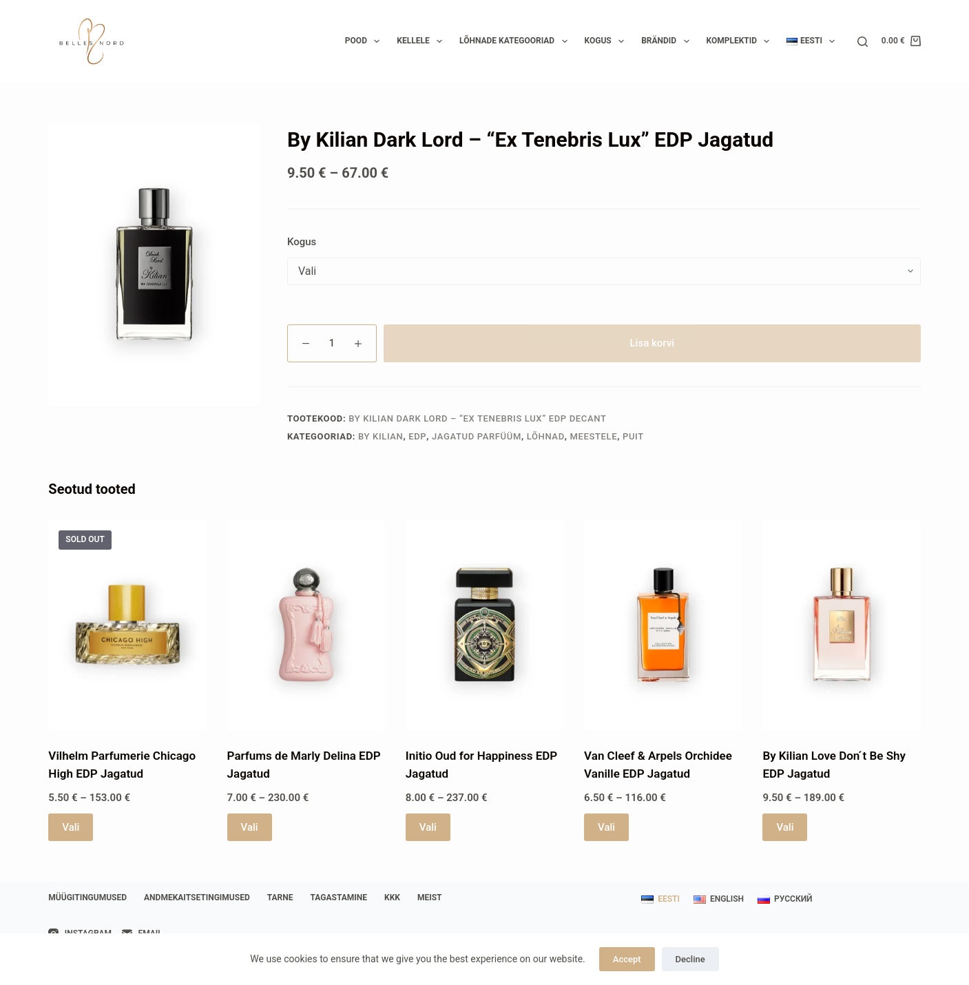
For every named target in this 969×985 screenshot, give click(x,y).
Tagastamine (339, 897)
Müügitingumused (87, 897)
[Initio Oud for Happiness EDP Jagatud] (484, 625)
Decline (690, 959)
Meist (429, 897)
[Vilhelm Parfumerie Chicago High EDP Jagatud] (127, 625)
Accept (627, 959)
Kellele (422, 41)
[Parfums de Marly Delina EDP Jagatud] (306, 625)
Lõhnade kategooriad (515, 41)
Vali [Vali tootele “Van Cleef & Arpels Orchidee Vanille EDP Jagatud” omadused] (606, 827)
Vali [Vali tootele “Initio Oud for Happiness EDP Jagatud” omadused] (428, 827)
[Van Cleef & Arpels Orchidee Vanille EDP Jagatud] (663, 625)
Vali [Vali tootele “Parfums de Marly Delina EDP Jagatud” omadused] (249, 827)
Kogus (607, 41)
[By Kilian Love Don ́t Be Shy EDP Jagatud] (841, 625)
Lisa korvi (652, 343)
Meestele (594, 436)
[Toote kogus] (332, 343)
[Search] (862, 42)
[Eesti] (660, 899)
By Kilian (380, 436)
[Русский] (785, 899)
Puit (633, 436)
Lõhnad (546, 436)
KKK (392, 897)
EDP (417, 436)
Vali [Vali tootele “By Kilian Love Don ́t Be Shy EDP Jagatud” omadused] (784, 827)
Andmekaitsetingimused (197, 897)
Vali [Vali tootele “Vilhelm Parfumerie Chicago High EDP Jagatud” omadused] (70, 827)
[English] (719, 899)
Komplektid (741, 41)
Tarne (280, 897)
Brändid (667, 41)
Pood (365, 41)
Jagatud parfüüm (476, 436)
